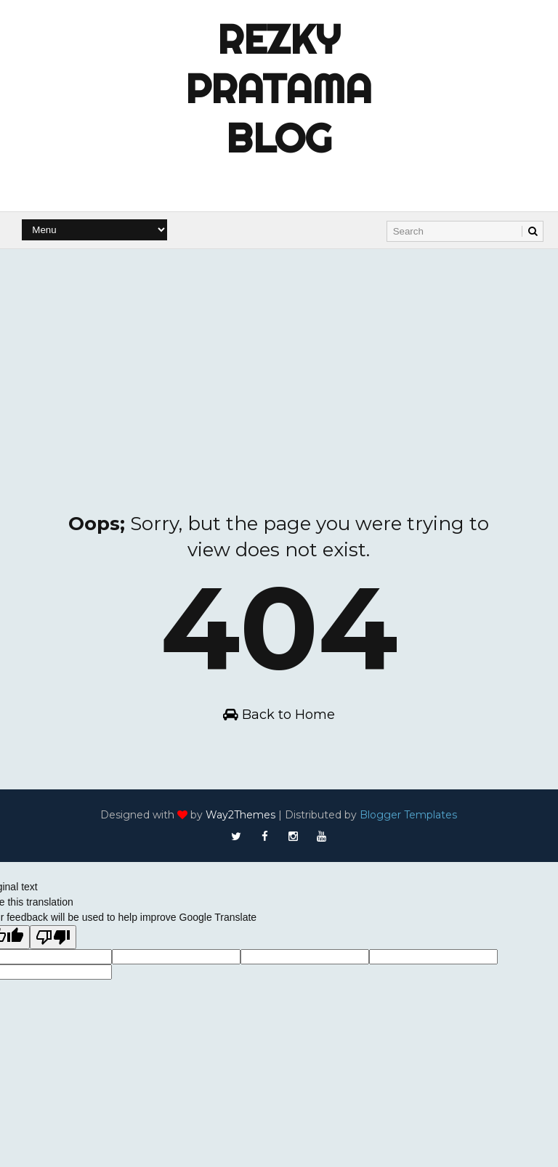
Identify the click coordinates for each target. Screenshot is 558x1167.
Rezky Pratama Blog (278, 89)
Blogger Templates (408, 814)
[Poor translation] (53, 937)
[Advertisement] (279, 358)
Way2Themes (240, 814)
